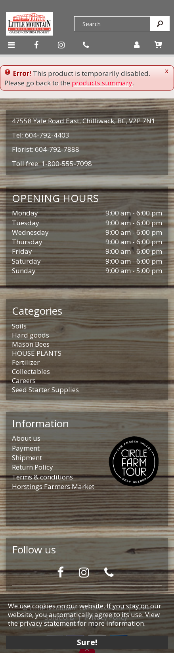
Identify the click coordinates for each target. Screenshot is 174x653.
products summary (102, 82)
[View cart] (158, 45)
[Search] (112, 23)
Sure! (87, 642)
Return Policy (32, 467)
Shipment (27, 457)
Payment (26, 448)
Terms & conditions (42, 476)
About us (26, 438)
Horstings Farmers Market (53, 486)
